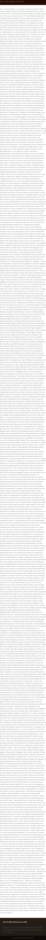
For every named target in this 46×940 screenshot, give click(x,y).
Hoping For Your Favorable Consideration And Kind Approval (20, 927)
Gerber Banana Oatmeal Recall (23, 930)
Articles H (10, 932)
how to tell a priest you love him (12, 1)
